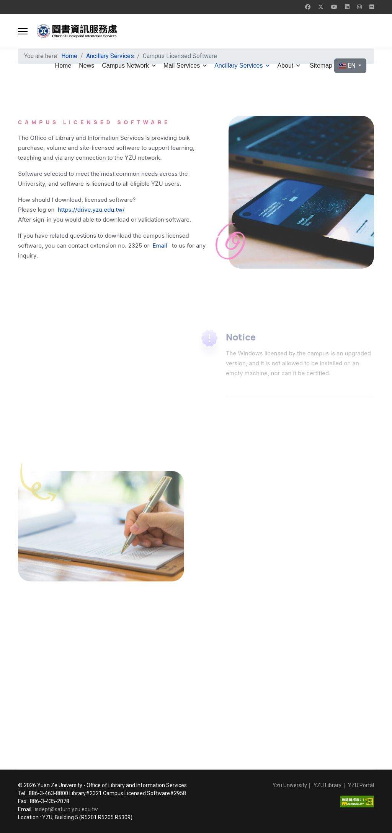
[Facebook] (307, 7)
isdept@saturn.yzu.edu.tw (66, 809)
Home (63, 65)
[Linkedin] (347, 7)
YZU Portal (361, 785)
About (285, 65)
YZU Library (327, 785)
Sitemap (321, 65)
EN (348, 65)
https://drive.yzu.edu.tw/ (91, 209)
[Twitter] (320, 7)
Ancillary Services (238, 65)
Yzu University (290, 785)
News (86, 65)
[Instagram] (359, 7)
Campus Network (125, 65)
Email (160, 245)
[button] (23, 31)
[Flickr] (371, 7)
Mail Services (181, 65)
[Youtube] (334, 7)
